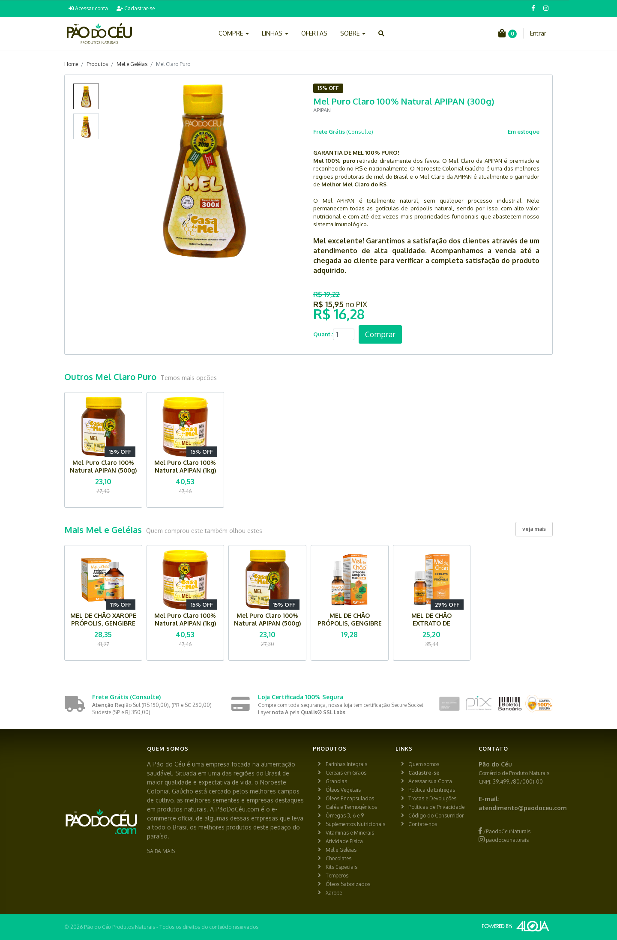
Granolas (336, 781)
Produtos (97, 64)
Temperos (337, 875)
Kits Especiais (341, 867)
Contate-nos (422, 824)
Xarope (334, 892)
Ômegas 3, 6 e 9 (345, 815)
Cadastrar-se (136, 8)
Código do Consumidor (436, 815)
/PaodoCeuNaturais (504, 831)
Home (71, 64)
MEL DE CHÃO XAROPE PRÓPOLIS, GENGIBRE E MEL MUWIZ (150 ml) (103, 623)
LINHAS (275, 33)
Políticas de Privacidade (436, 807)
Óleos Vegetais (343, 790)
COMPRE (234, 33)
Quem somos (423, 764)
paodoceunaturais (504, 840)
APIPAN (322, 110)
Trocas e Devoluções (432, 798)
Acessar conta (88, 8)
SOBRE (352, 33)
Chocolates (338, 858)
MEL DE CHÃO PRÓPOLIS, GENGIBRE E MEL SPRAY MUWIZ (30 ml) (349, 627)
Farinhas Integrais (346, 764)
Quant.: (323, 334)
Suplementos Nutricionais (355, 824)
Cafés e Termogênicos (351, 807)
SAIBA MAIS (161, 851)
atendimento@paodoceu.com (523, 807)
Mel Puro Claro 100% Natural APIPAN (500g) (103, 466)
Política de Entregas (431, 790)
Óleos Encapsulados (350, 798)
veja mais (534, 529)
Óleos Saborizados (348, 884)
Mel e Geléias (132, 64)
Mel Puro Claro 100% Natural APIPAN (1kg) (185, 466)
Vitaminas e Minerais (350, 832)
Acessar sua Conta (430, 781)
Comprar (380, 334)
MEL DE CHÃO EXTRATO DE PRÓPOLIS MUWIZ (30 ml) (431, 627)
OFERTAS (314, 33)
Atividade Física (344, 841)
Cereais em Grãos (346, 772)
